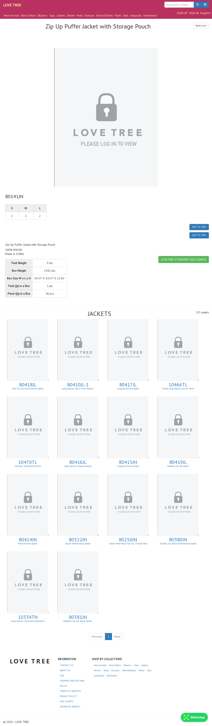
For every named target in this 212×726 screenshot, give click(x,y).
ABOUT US (65, 670)
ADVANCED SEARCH (70, 706)
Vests (79, 15)
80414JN (28, 539)
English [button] (205, 13)
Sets (125, 15)
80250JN (128, 539)
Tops (52, 15)
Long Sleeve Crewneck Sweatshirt (28, 621)
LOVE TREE (12, 5)
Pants (118, 15)
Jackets (61, 15)
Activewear (150, 15)
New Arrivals (12, 15)
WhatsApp (194, 717)
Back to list (201, 25)
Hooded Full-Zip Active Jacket (78, 621)
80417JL (128, 384)
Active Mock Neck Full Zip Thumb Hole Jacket (128, 544)
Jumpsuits (136, 15)
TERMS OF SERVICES (70, 691)
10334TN (28, 617)
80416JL (78, 462)
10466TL (178, 384)
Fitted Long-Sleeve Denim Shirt (178, 388)
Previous (97, 636)
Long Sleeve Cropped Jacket (78, 466)
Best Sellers (28, 15)
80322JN (78, 539)
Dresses (89, 15)
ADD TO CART (199, 226)
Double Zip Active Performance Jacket (178, 543)
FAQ (62, 675)
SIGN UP (182, 13)
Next (117, 636)
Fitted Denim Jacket (28, 543)
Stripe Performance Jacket (77, 543)
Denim (71, 15)
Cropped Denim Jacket (128, 388)
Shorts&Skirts (104, 15)
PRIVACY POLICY (68, 696)
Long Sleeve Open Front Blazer (78, 388)
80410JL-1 (78, 384)
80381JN (78, 617)
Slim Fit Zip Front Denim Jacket (27, 388)
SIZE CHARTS (66, 701)
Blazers (42, 15)
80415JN (128, 462)
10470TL (27, 462)
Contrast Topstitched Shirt (27, 466)
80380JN (178, 539)
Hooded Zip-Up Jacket (178, 466)
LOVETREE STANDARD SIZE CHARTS (183, 259)
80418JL (28, 384)
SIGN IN (194, 13)
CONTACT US (66, 665)
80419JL (178, 462)
